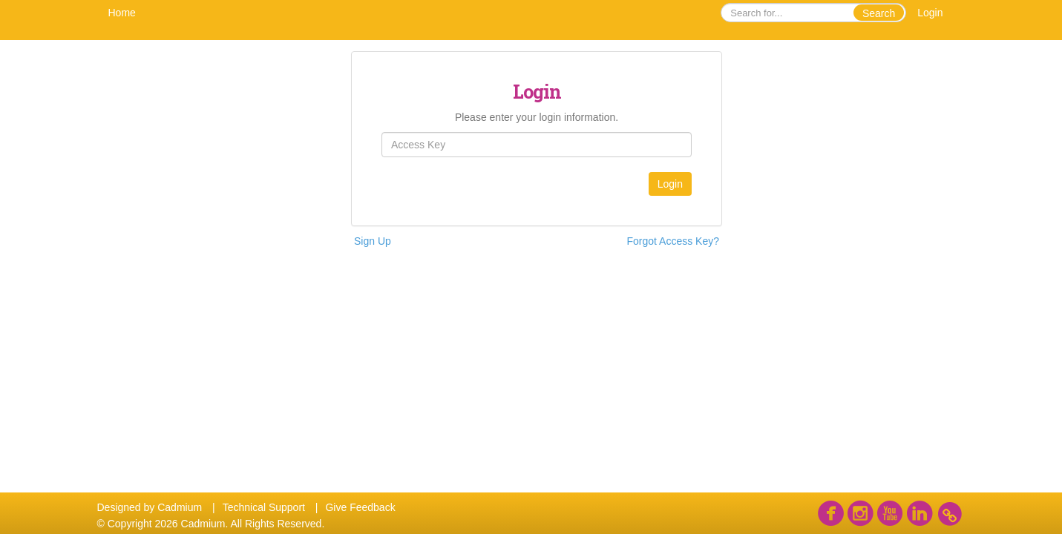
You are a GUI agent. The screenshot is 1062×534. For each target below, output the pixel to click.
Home (122, 13)
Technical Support (264, 507)
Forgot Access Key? (672, 241)
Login (930, 13)
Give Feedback (360, 507)
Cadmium (179, 507)
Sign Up (372, 241)
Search (878, 13)
